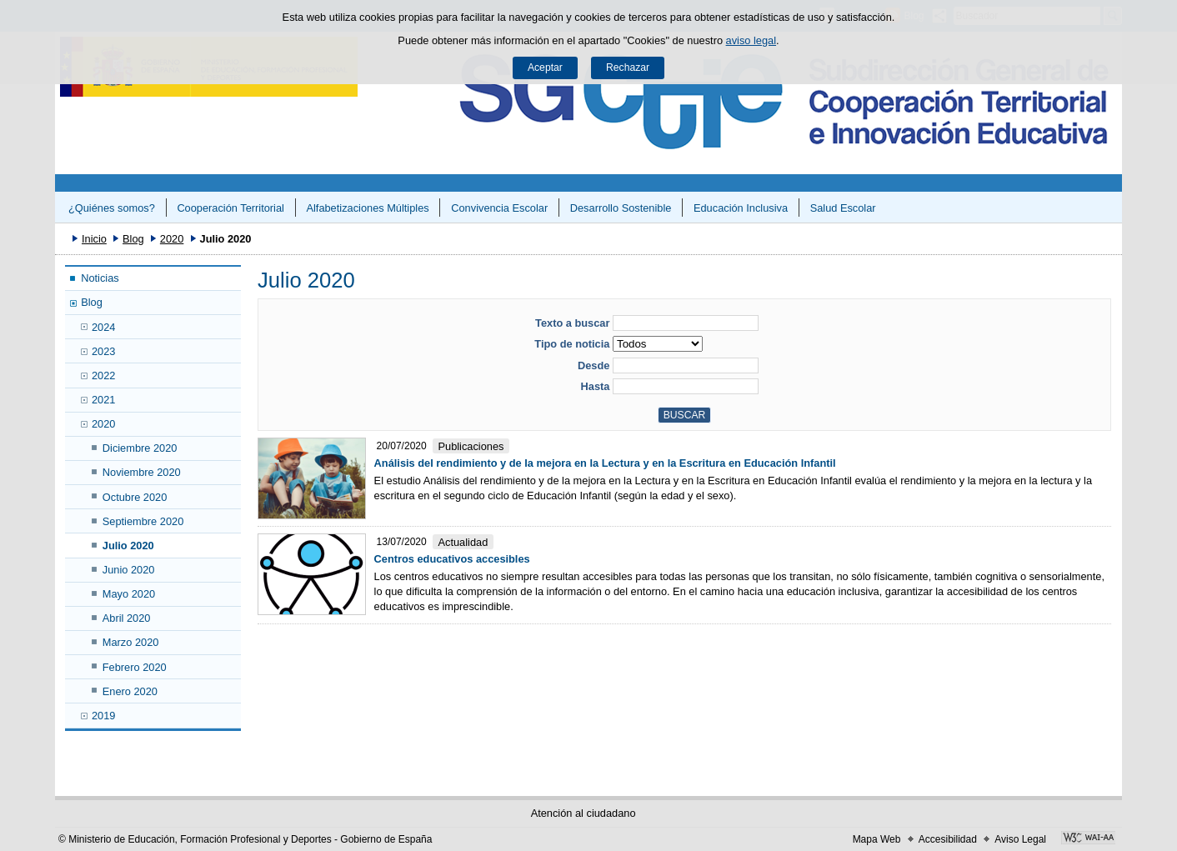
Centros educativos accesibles (452, 559)
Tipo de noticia (571, 344)
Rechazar (627, 67)
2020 (171, 239)
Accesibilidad (948, 839)
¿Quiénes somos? (111, 208)
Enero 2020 (130, 691)
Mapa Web (877, 839)
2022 (103, 375)
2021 (103, 399)
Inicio (94, 239)
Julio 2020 (128, 545)
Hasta (595, 386)
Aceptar (545, 67)
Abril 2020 (127, 618)
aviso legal (751, 40)
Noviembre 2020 (142, 472)
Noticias (100, 278)
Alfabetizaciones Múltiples (367, 208)
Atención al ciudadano (583, 813)
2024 (103, 327)
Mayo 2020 (129, 594)
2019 (103, 715)
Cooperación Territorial (230, 208)
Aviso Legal (1020, 839)
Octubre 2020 (135, 497)
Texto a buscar (572, 323)
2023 (103, 351)
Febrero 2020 (135, 667)
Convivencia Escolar (499, 208)
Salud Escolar (843, 208)
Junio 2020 (129, 569)
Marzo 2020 (131, 642)
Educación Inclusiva (741, 208)
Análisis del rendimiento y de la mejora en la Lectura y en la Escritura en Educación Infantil (605, 463)
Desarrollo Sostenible (621, 208)
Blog (133, 239)
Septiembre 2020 (143, 521)
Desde (593, 365)
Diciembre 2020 (140, 448)
